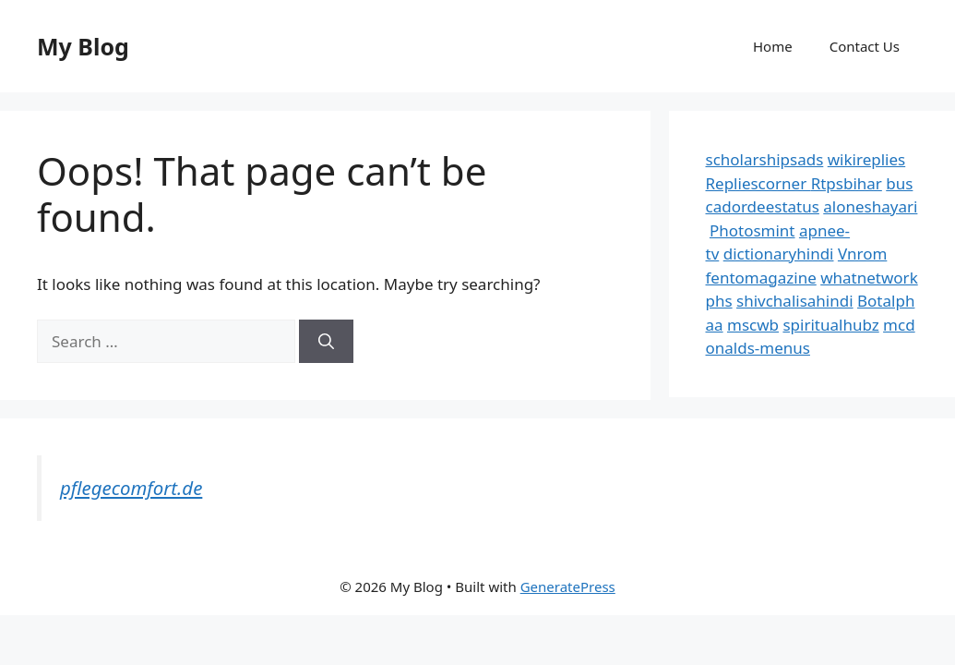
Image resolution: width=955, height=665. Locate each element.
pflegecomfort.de (131, 488)
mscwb (753, 324)
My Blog (83, 46)
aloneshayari (870, 206)
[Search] (326, 342)
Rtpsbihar (846, 183)
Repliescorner (758, 183)
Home (773, 46)
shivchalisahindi (795, 300)
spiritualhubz (830, 324)
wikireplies (866, 159)
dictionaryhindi (778, 253)
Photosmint (752, 230)
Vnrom (862, 253)
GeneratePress (567, 586)
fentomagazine (761, 277)
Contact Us (865, 46)
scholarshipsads (765, 159)
